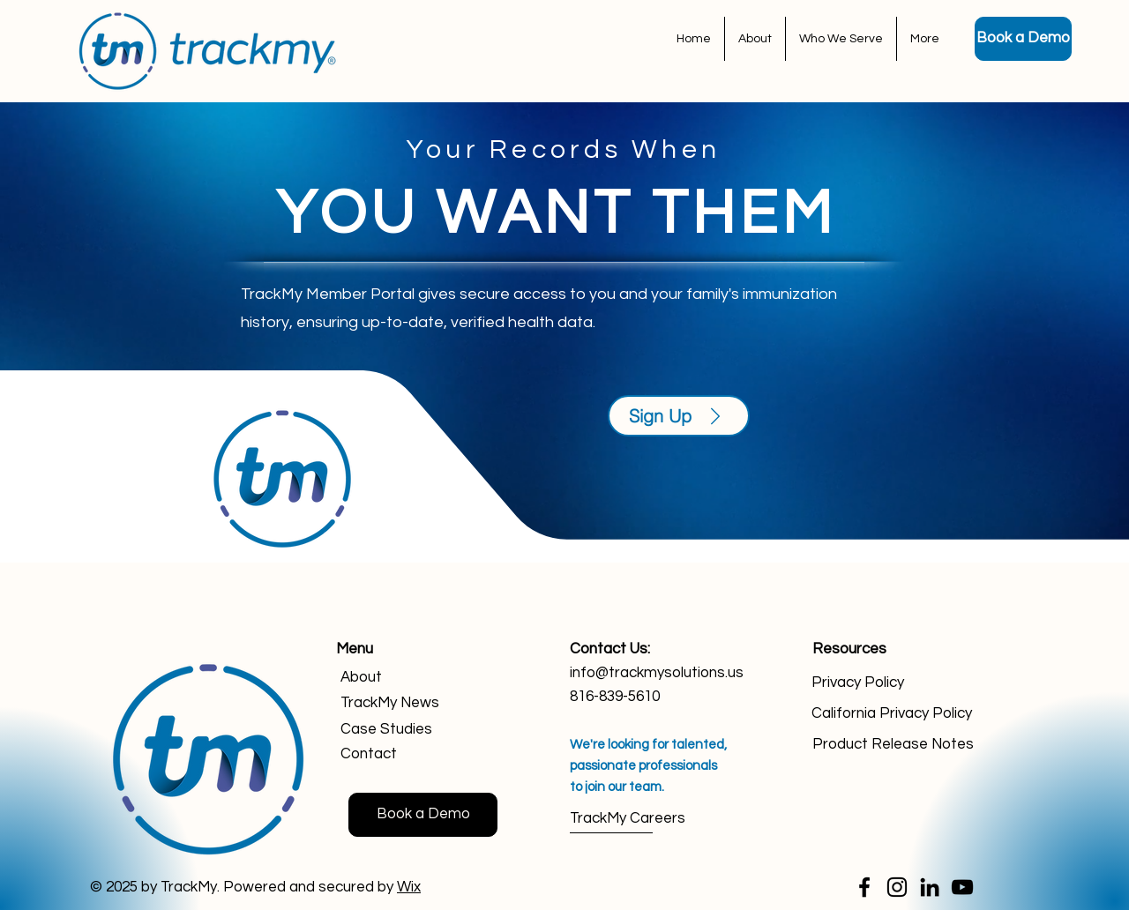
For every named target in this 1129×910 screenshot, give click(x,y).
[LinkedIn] (929, 887)
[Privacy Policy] (895, 683)
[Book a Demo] (1023, 39)
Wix (409, 887)
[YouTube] (962, 887)
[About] (403, 678)
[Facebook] (864, 887)
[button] (841, 39)
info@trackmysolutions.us (657, 673)
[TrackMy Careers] (633, 819)
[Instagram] (897, 887)
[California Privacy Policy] (895, 714)
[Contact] (403, 754)
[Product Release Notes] (896, 745)
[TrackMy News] (403, 703)
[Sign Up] (679, 415)
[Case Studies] (403, 730)
